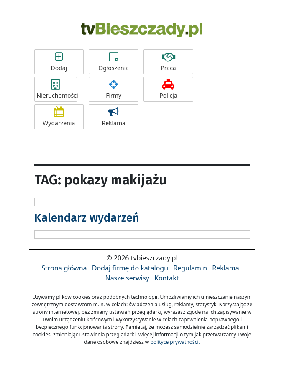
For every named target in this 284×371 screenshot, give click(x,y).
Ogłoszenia (113, 62)
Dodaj (59, 62)
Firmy (113, 89)
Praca (168, 62)
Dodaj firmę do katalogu (130, 268)
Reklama (113, 117)
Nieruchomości (57, 89)
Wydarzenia (59, 117)
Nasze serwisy (127, 278)
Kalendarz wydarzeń (86, 218)
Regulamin (190, 268)
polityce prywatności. (175, 342)
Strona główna (64, 268)
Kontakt (166, 278)
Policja (168, 89)
